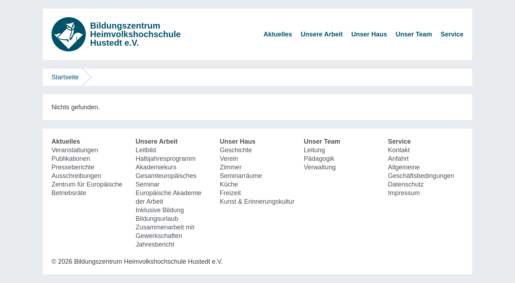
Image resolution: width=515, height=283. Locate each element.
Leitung (314, 150)
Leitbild (146, 150)
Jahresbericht (155, 244)
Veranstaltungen (75, 150)
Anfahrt (398, 158)
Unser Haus (369, 34)
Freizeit (230, 193)
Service (452, 34)
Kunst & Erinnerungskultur (257, 201)
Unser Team (414, 34)
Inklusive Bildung (160, 210)
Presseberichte (73, 167)
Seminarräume (241, 175)
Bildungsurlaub (157, 218)
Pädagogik (319, 158)
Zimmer (230, 167)
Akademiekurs (156, 167)
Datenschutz (406, 184)
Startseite (65, 77)
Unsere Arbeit (322, 34)
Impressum (404, 193)
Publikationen (71, 158)
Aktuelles (278, 34)
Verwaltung (320, 167)
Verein (229, 158)
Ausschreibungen (76, 175)
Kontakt (399, 150)
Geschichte (236, 150)
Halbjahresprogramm (166, 158)
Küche (229, 184)
